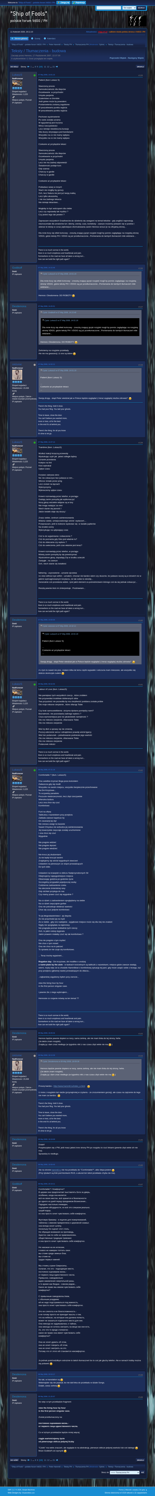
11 (45, 67)
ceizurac (17, 364)
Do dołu (14, 67)
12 (48, 67)
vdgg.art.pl (102, 32)
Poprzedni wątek (118, 58)
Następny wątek (136, 58)
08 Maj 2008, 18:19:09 (46, 1139)
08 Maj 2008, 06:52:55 (46, 684)
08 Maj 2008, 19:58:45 (46, 1164)
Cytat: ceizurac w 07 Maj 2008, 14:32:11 (59, 626)
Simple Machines (28, 1490)
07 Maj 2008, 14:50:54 (46, 620)
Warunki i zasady (131, 1490)
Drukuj (140, 67)
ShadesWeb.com (28, 1493)
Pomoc (121, 1490)
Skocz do (105, 1472)
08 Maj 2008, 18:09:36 (46, 1033)
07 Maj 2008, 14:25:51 (46, 306)
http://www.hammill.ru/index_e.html (69, 1086)
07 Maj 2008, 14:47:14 (46, 442)
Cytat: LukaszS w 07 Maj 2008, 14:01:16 (59, 274)
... (33, 67)
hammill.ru (56, 1170)
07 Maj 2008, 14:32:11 (46, 364)
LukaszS (17, 74)
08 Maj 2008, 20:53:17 (46, 1374)
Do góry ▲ (143, 1490)
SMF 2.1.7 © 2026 (14, 1490)
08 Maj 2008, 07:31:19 (46, 770)
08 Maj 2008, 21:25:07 (46, 1396)
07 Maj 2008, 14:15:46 (46, 268)
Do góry (15, 1460)
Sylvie (101, 44)
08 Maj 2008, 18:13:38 (46, 1055)
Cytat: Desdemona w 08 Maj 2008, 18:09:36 (61, 1061)
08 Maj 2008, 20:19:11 (46, 1184)
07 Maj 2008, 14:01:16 (46, 75)
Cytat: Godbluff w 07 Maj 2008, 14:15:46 (59, 312)
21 (54, 67)
